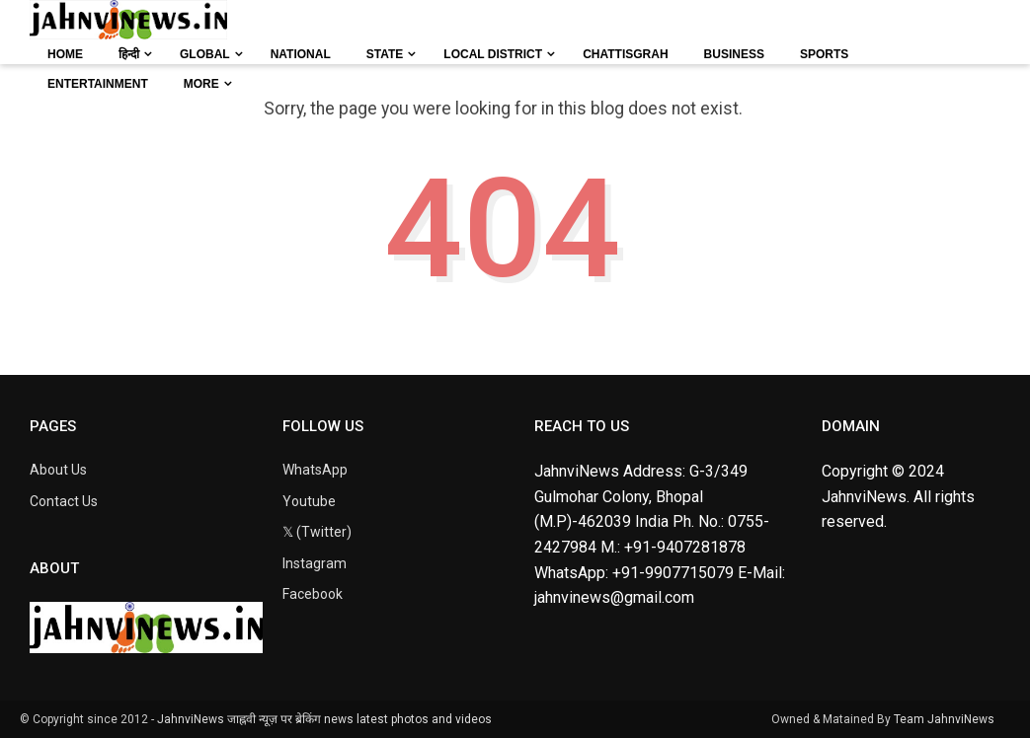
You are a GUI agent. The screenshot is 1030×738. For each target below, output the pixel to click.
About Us (58, 470)
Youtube (309, 501)
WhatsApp (315, 470)
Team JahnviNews (944, 719)
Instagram (314, 563)
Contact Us (64, 501)
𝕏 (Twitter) (317, 532)
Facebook (312, 594)
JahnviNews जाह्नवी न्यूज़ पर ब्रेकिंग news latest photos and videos (324, 719)
